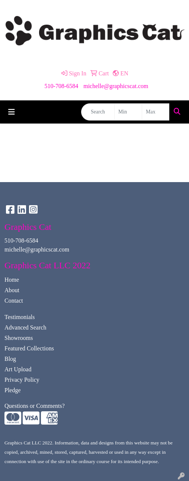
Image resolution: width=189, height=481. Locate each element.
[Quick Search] (98, 112)
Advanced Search (25, 327)
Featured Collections (29, 348)
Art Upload (17, 369)
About (11, 290)
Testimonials (19, 317)
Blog (10, 359)
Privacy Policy (21, 380)
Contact (13, 300)
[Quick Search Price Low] (128, 112)
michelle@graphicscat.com (115, 86)
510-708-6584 (62, 86)
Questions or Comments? (34, 406)
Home (11, 280)
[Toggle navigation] (11, 112)
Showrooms (18, 338)
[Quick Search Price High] (156, 112)
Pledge (12, 390)
